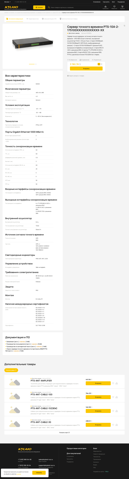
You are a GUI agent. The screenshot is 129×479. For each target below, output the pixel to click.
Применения (97, 459)
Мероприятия (97, 451)
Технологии (96, 456)
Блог (113, 2)
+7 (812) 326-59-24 (24, 465)
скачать (22, 342)
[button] (39, 7)
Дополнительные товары (70, 19)
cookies (19, 474)
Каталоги (96, 462)
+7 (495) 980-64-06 (20, 2)
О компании (96, 2)
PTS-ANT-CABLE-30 (41, 422)
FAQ (94, 467)
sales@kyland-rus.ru (46, 459)
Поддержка (121, 2)
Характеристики (34, 19)
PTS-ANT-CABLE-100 (41, 394)
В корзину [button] (86, 68)
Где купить (106, 2)
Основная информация (16, 19)
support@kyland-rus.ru (47, 465)
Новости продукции (99, 454)
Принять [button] (39, 473)
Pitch (106, 471)
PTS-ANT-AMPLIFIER (41, 380)
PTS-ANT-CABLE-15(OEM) (44, 408)
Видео (95, 465)
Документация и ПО (50, 19)
